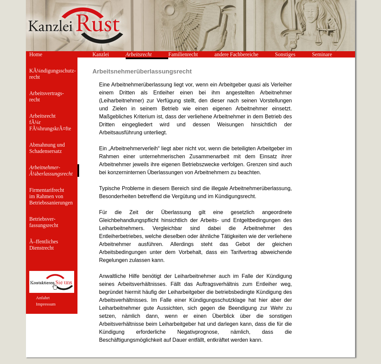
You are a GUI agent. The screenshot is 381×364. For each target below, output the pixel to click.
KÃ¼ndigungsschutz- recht (52, 74)
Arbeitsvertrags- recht (46, 96)
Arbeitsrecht (139, 54)
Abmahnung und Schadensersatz (47, 148)
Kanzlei (100, 54)
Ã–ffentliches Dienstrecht (43, 245)
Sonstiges (285, 54)
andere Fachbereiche (236, 54)
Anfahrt (43, 297)
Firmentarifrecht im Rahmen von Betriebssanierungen (51, 196)
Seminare (322, 54)
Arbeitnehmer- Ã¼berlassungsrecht (51, 171)
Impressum (46, 304)
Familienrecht (183, 54)
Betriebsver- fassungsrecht (43, 222)
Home (35, 54)
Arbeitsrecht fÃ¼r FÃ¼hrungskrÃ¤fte (50, 122)
